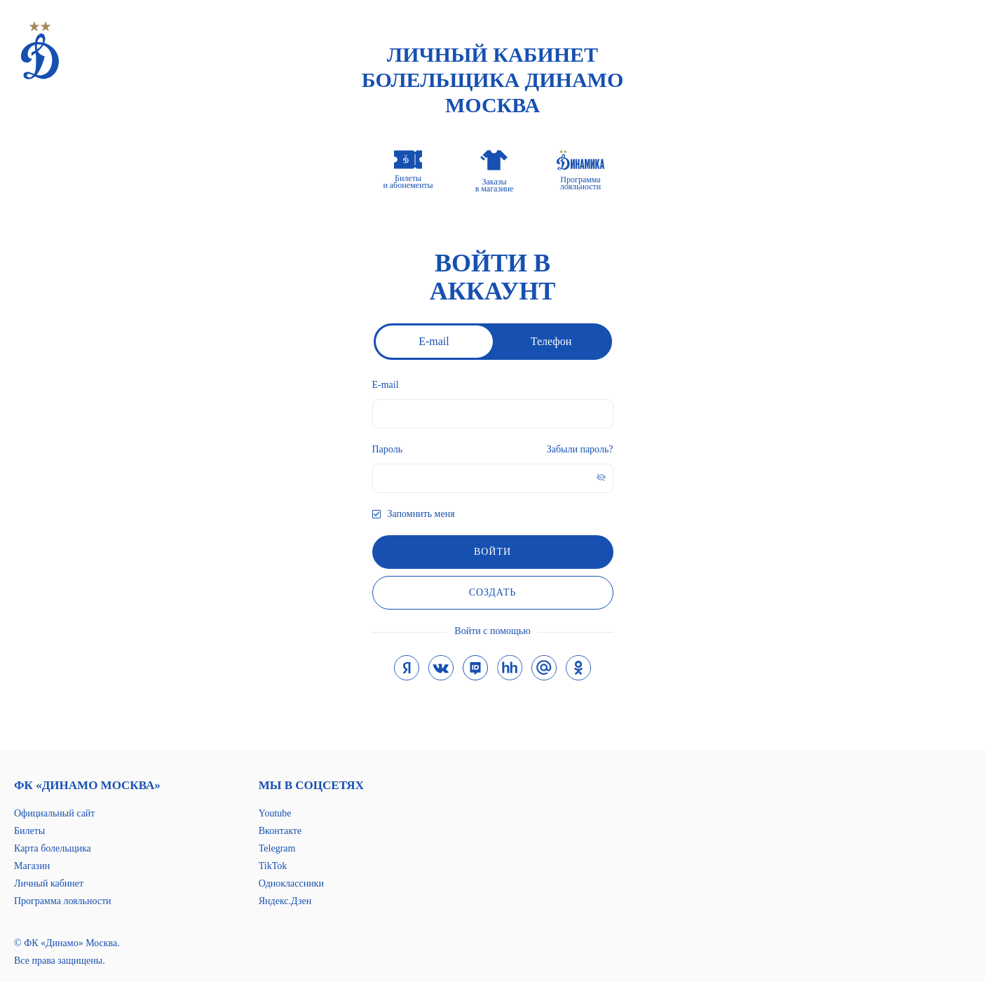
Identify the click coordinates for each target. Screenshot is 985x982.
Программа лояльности (62, 901)
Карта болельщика (52, 848)
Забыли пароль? (580, 449)
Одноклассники (291, 883)
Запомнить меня (421, 514)
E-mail (434, 341)
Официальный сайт (54, 813)
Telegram (277, 848)
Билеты (29, 831)
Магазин (32, 866)
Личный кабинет (48, 883)
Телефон (551, 341)
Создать (493, 592)
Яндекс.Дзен (285, 901)
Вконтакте (280, 831)
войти (492, 551)
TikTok (273, 866)
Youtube (275, 813)
